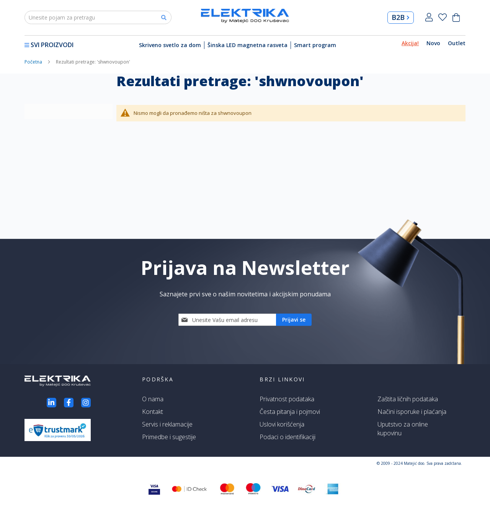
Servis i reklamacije (167, 424)
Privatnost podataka (287, 399)
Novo (433, 43)
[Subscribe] (294, 320)
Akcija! (410, 43)
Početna (33, 62)
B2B (401, 17)
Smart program (315, 45)
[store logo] (245, 16)
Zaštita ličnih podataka (407, 399)
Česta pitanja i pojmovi (290, 411)
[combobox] (98, 17)
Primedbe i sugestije (169, 437)
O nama (152, 399)
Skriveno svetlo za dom (170, 45)
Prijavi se (429, 17)
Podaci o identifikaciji (287, 437)
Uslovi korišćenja (282, 424)
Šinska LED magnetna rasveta (247, 45)
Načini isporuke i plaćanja (411, 411)
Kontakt (152, 411)
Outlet (457, 43)
